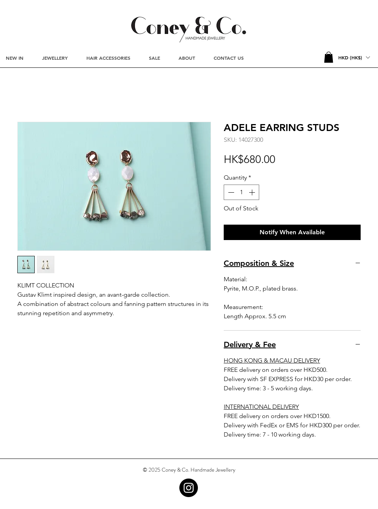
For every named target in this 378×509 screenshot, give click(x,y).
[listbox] (354, 57)
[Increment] (252, 192)
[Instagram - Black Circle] (188, 488)
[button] (328, 57)
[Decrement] (230, 192)
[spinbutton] (241, 192)
